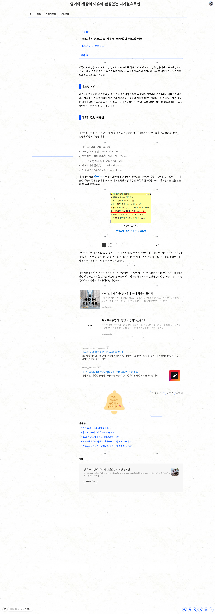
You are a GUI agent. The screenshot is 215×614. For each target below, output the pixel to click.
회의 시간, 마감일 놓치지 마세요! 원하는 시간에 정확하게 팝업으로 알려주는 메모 (120, 375)
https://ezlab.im (89, 368)
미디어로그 (51, 14)
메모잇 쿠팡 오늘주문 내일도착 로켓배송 (103, 351)
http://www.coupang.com (93, 348)
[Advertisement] (105, 472)
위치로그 (65, 14)
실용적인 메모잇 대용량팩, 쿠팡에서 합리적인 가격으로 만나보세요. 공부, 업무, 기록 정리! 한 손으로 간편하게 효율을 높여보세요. (130, 357)
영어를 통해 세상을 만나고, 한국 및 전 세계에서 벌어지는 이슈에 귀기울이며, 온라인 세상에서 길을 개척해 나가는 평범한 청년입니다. (127, 513)
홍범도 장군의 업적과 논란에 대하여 (98, 432)
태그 (39, 14)
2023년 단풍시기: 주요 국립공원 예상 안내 (101, 437)
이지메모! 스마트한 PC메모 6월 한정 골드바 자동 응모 (110, 371)
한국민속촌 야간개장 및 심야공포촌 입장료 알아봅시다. (107, 441)
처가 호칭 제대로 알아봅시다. (96, 428)
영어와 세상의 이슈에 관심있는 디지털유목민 (105, 4)
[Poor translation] (6, 574)
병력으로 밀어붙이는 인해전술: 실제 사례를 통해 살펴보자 (108, 446)
